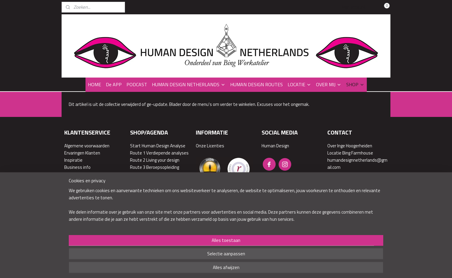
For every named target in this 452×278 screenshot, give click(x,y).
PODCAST (136, 84)
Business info (77, 167)
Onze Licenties (210, 145)
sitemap (217, 236)
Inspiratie (73, 160)
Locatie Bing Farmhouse (350, 152)
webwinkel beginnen (245, 236)
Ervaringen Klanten (82, 152)
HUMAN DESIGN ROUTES (256, 84)
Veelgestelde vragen (83, 174)
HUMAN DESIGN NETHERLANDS (188, 84)
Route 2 (137, 160)
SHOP (355, 84)
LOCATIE (299, 84)
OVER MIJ (328, 84)
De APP (114, 84)
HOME (94, 84)
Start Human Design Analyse (157, 145)
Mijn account (358, 7)
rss (227, 236)
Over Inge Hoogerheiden (349, 145)
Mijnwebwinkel (290, 236)
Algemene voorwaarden (86, 145)
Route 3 (137, 167)
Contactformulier (344, 195)
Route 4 (137, 174)
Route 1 (137, 152)
